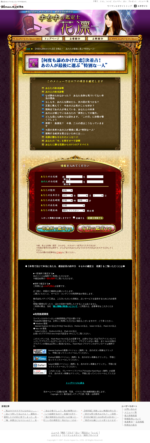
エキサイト (143, 6)
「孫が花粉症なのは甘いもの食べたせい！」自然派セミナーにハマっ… (76, 417)
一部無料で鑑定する (54, 228)
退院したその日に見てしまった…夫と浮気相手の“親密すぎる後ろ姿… (36, 417)
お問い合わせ (130, 409)
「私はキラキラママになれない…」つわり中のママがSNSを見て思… (35, 411)
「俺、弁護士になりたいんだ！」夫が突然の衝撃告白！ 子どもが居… (36, 420)
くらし (102, 1)
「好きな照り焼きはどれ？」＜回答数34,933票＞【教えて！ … (112, 414)
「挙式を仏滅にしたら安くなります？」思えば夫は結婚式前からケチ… (116, 420)
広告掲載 (140, 422)
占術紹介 (97, 38)
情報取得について (132, 419)
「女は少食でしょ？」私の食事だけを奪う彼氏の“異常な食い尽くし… (75, 411)
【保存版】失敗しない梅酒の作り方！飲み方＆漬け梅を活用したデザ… (116, 411)
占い (125, 1)
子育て (95, 1)
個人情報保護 (130, 415)
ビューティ (117, 1)
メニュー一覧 (143, 1)
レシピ (109, 1)
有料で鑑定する (95, 228)
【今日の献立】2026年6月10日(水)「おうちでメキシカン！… (111, 417)
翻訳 (63, 432)
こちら (59, 252)
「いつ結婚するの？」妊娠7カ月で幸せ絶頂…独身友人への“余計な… (75, 414)
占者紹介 (74, 38)
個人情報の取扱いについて (65, 306)
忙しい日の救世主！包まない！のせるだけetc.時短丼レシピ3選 (72, 420)
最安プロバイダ (91, 435)
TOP (28, 49)
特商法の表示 (130, 425)
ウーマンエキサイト (72, 435)
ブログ (70, 432)
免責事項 (128, 422)
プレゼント (132, 1)
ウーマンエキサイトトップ (119, 6)
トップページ (52, 38)
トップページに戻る (75, 383)
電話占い (86, 432)
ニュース (55, 432)
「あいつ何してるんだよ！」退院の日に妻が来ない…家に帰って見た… (37, 414)
